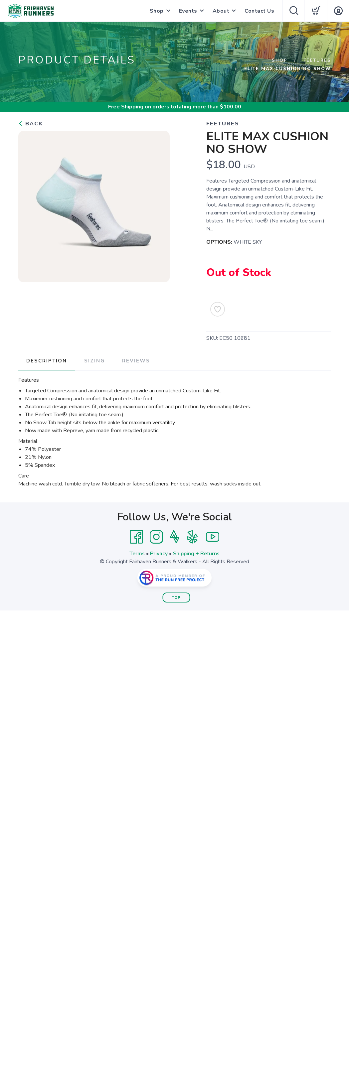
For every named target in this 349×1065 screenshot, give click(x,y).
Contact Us (259, 11)
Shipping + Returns (196, 553)
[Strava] (174, 537)
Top (176, 597)
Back (30, 123)
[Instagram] (156, 537)
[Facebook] (136, 537)
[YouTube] (213, 537)
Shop (157, 11)
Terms (137, 553)
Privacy (159, 553)
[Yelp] (193, 537)
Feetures (317, 61)
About (221, 11)
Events (188, 11)
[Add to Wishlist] (217, 309)
